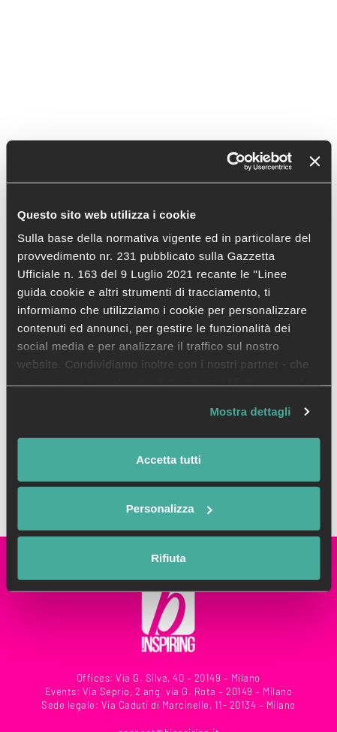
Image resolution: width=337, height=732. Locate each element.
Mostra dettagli (249, 411)
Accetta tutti (168, 458)
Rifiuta (168, 557)
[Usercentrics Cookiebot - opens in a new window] (226, 161)
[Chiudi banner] (314, 161)
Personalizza (169, 508)
